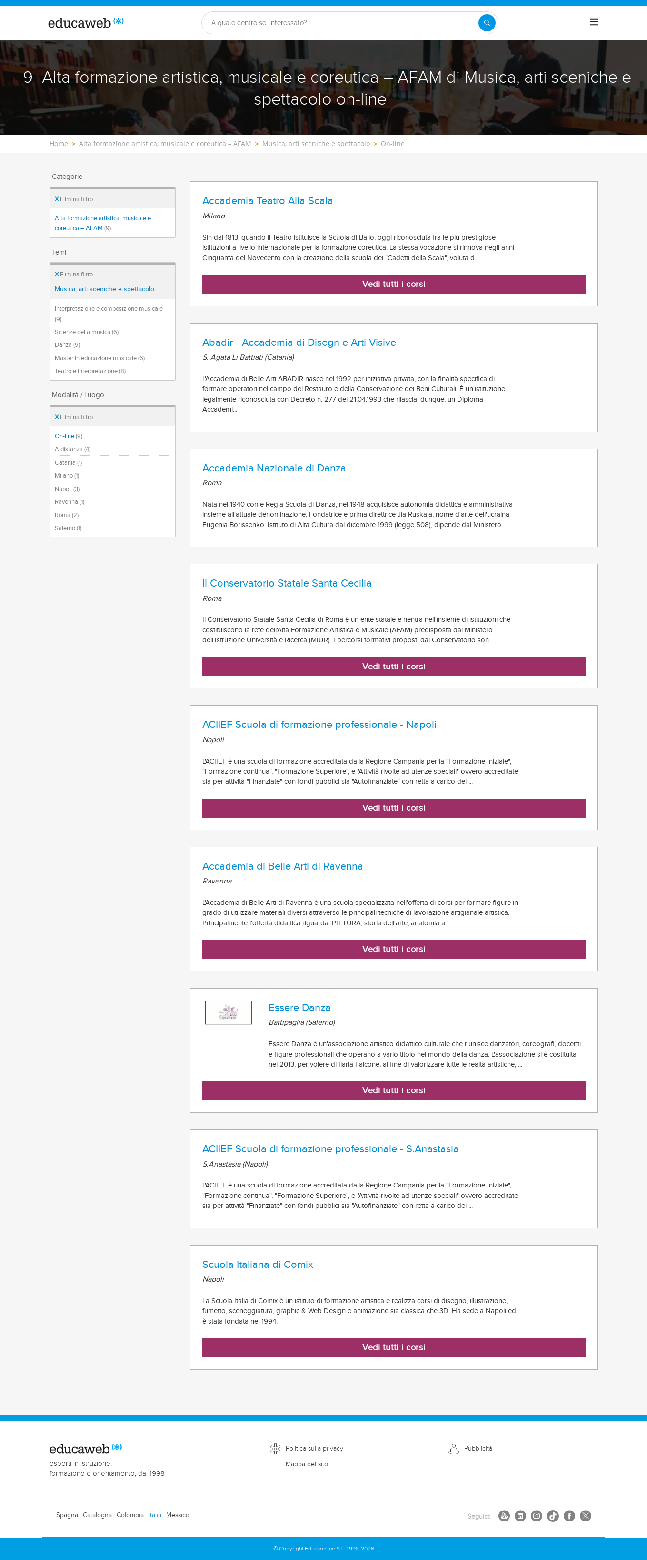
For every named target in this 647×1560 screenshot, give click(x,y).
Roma (67, 515)
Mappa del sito (307, 1464)
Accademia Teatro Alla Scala (267, 201)
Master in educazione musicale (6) (100, 358)
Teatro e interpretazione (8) (90, 371)
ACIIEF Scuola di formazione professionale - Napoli (319, 724)
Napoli (67, 489)
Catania (68, 463)
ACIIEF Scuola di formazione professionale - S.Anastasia (330, 1149)
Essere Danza (300, 1007)
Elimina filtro (74, 199)
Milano (67, 476)
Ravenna (69, 502)
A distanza (72, 449)
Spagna (67, 1515)
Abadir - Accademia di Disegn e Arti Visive (299, 342)
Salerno (68, 528)
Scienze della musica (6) (87, 332)
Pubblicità (478, 1448)
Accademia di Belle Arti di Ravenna (282, 866)
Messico (177, 1515)
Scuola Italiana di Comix (257, 1264)
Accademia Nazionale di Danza (274, 468)
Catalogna (97, 1515)
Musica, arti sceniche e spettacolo (104, 289)
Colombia (130, 1515)
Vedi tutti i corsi (394, 284)
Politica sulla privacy (314, 1448)
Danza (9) (67, 345)
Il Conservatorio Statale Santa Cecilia (287, 583)
